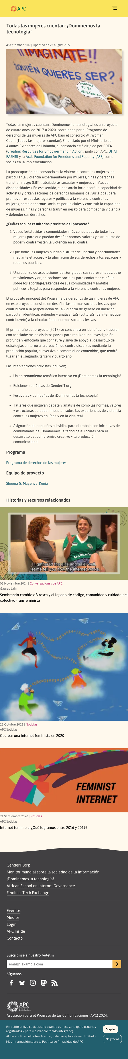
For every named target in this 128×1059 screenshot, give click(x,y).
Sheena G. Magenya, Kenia (27, 483)
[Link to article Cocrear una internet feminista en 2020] (64, 667)
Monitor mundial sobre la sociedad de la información (53, 871)
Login (11, 924)
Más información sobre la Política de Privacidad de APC (44, 1043)
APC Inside (16, 931)
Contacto (15, 938)
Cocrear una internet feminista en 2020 (32, 735)
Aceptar (110, 1031)
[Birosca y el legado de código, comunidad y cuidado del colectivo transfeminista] (64, 543)
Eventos (13, 910)
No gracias (112, 1041)
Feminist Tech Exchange (28, 892)
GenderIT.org (18, 865)
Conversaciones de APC (46, 583)
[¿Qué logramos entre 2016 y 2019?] (64, 780)
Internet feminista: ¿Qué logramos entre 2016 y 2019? (43, 827)
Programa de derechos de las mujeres (36, 462)
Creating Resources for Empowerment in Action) (45, 151)
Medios (13, 917)
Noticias (31, 724)
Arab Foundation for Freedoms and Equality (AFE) (65, 156)
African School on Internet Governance (41, 885)
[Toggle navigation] (114, 7)
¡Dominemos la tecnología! (30, 878)
